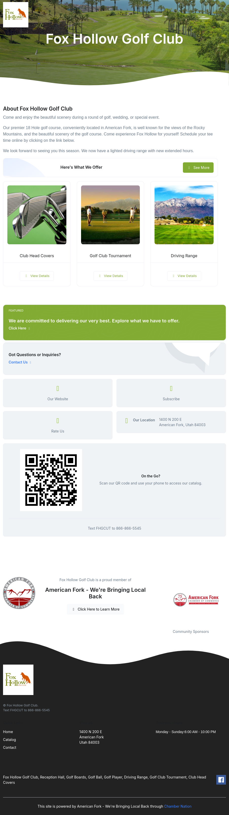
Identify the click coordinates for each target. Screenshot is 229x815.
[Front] (16, 14)
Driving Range (184, 255)
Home (8, 732)
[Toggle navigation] (221, 14)
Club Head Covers (37, 255)
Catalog (9, 739)
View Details (36, 276)
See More (198, 167)
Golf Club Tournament (110, 255)
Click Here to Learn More (95, 609)
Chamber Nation (178, 806)
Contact (9, 747)
